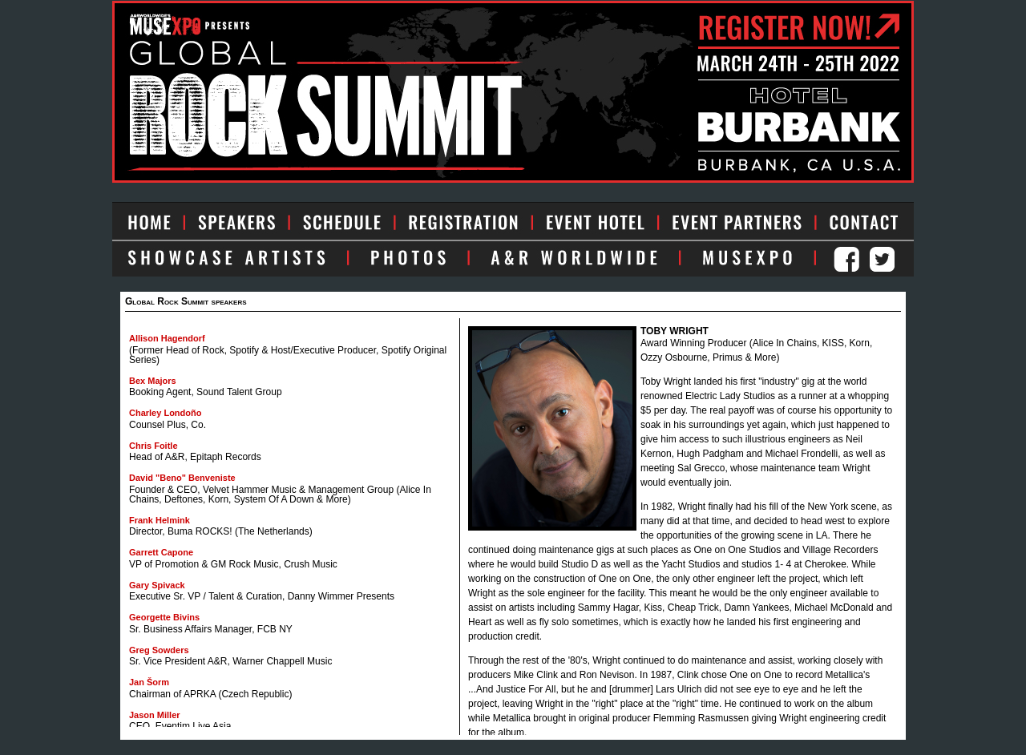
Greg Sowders (159, 650)
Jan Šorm (149, 682)
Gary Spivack (157, 585)
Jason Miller (154, 715)
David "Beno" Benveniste (182, 477)
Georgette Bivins (164, 617)
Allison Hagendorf (167, 338)
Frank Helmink (159, 520)
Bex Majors (152, 381)
